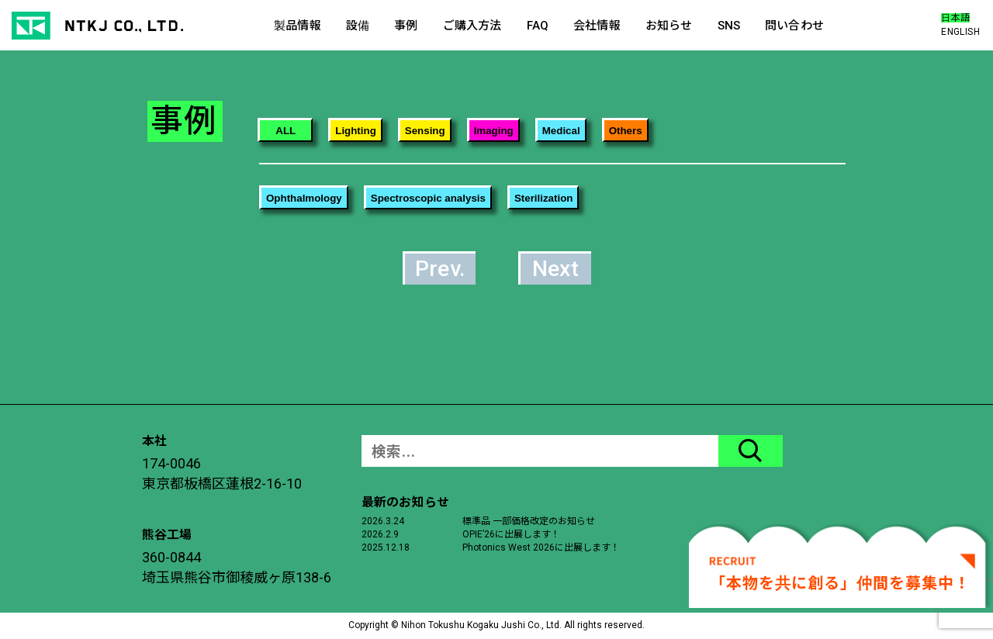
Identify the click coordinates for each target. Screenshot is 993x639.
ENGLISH (960, 31)
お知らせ (669, 26)
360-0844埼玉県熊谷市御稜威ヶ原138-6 (236, 567)
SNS (729, 26)
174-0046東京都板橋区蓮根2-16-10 (222, 473)
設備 (357, 26)
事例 (405, 26)
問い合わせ (794, 26)
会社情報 (597, 26)
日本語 (955, 17)
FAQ (537, 26)
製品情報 (297, 26)
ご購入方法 (472, 26)
